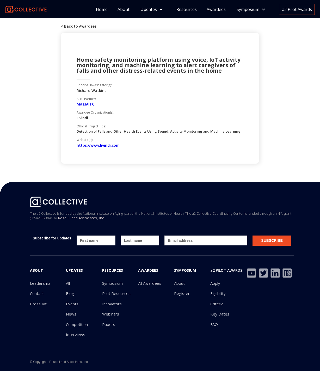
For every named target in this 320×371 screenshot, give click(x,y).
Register (182, 293)
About (124, 9)
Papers (108, 324)
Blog (70, 293)
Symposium (112, 283)
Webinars (110, 314)
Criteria (216, 303)
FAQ (214, 324)
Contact (37, 293)
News (71, 314)
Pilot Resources (116, 293)
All (68, 283)
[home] (26, 9)
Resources (186, 9)
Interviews (75, 334)
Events (72, 303)
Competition (77, 324)
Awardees (216, 9)
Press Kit (38, 303)
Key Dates (219, 314)
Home (102, 9)
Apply (215, 283)
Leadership (40, 283)
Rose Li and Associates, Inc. (81, 217)
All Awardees (149, 283)
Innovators (112, 303)
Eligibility (218, 293)
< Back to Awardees (78, 26)
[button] (152, 9)
